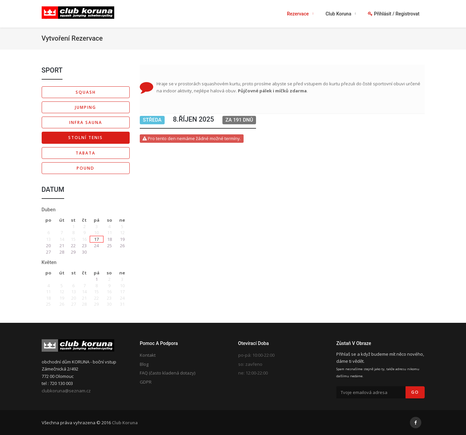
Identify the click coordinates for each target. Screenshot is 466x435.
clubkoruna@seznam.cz (66, 391)
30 (84, 252)
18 (109, 239)
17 (96, 239)
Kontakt (148, 355)
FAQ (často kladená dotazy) (167, 373)
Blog (144, 364)
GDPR (146, 382)
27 (48, 252)
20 (48, 246)
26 (122, 246)
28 (61, 252)
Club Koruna (125, 423)
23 (84, 246)
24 (96, 246)
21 (61, 246)
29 (73, 252)
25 (109, 246)
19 (122, 239)
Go (415, 392)
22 (73, 246)
